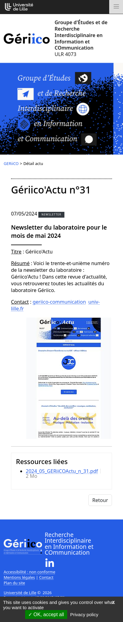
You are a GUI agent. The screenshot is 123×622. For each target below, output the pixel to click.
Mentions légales (19, 577)
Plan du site (14, 583)
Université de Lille (20, 592)
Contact (46, 577)
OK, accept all (46, 614)
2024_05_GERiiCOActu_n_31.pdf (62, 471)
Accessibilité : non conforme (29, 572)
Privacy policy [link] (84, 614)
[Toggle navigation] (116, 7)
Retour (100, 500)
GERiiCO (11, 163)
